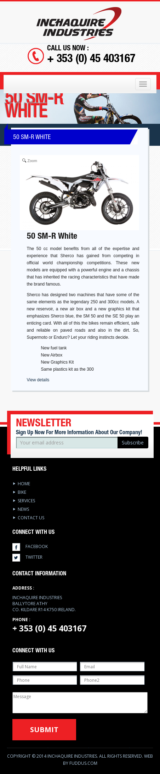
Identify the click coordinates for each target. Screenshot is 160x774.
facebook (36, 546)
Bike (22, 492)
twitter (33, 557)
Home (24, 484)
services (26, 501)
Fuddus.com (83, 763)
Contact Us (31, 518)
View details (38, 379)
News (23, 509)
